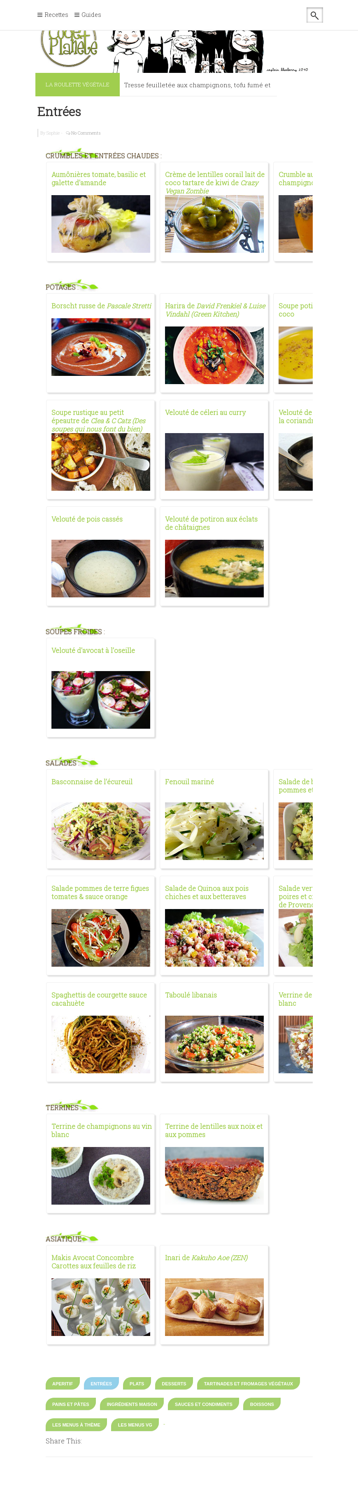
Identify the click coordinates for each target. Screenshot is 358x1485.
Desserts (174, 1383)
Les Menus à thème (76, 1424)
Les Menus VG (135, 1424)
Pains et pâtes (70, 1404)
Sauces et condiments (203, 1404)
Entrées (59, 111)
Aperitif (62, 1383)
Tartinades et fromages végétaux (248, 1383)
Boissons (262, 1404)
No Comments (86, 133)
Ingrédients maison (132, 1404)
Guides (91, 15)
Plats (137, 1383)
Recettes (56, 15)
